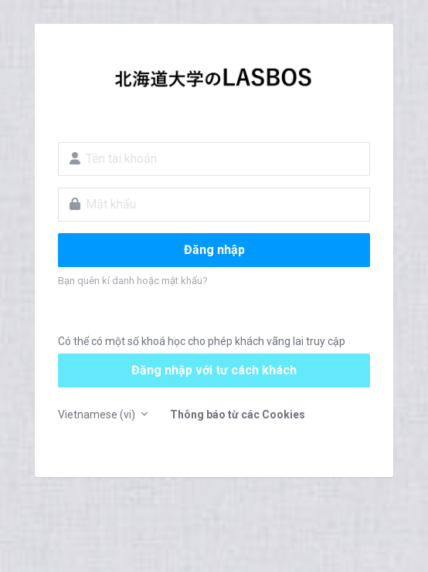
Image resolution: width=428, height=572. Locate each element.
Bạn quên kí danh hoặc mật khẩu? (133, 280)
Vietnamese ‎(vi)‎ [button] (98, 414)
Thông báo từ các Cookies (237, 414)
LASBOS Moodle (214, 82)
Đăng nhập (214, 249)
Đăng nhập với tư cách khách (214, 370)
